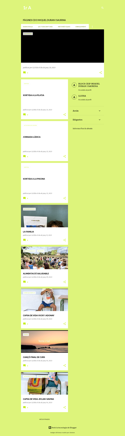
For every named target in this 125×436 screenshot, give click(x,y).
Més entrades (44, 419)
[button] (100, 72)
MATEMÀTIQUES (64, 27)
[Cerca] (102, 8)
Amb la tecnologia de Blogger (62, 427)
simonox (72, 432)
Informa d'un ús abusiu (82, 128)
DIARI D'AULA (28, 27)
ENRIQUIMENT (81, 27)
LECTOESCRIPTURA (45, 27)
